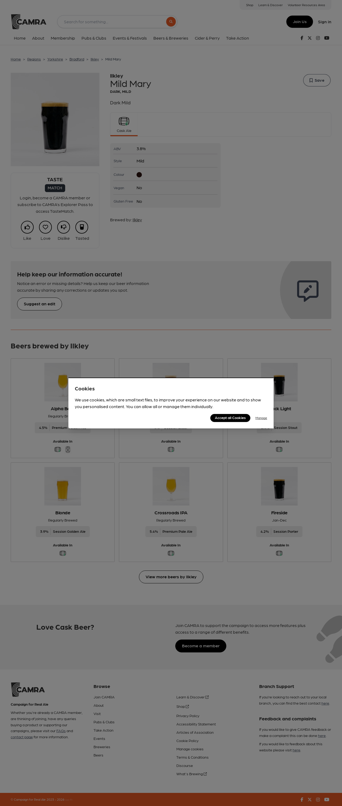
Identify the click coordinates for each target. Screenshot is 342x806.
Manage (261, 418)
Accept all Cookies (230, 417)
